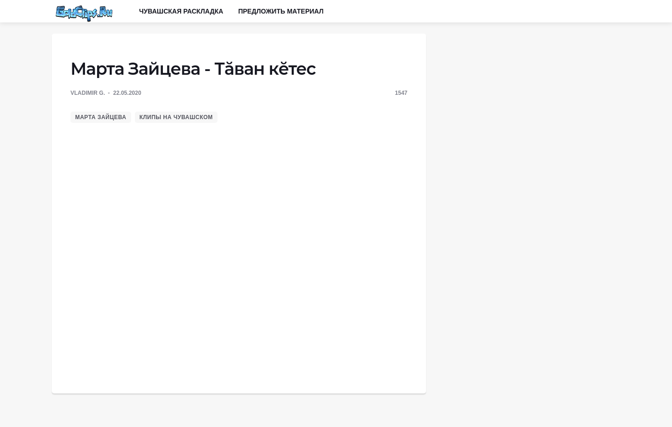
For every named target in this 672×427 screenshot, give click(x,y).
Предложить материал (280, 11)
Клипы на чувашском (176, 117)
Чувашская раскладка (181, 11)
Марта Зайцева (100, 117)
